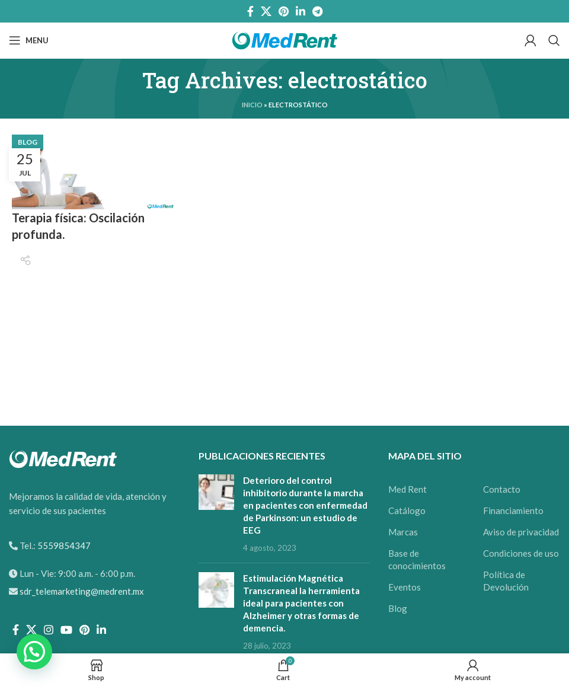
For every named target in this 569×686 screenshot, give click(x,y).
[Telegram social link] (317, 11)
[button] (34, 651)
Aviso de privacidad (521, 532)
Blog (27, 142)
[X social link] (266, 11)
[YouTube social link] (66, 630)
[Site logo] (285, 39)
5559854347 (63, 545)
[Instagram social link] (48, 630)
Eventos (404, 587)
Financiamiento (513, 510)
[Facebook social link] (250, 11)
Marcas (403, 532)
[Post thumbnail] (216, 514)
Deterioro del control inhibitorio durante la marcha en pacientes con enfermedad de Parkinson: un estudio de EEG (305, 505)
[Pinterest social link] (283, 11)
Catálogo (407, 510)
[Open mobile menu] (29, 40)
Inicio (252, 105)
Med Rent (407, 489)
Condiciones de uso (521, 553)
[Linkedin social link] (300, 11)
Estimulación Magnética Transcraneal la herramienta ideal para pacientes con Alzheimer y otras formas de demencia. (301, 603)
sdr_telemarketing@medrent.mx (82, 591)
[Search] (554, 40)
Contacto (501, 489)
